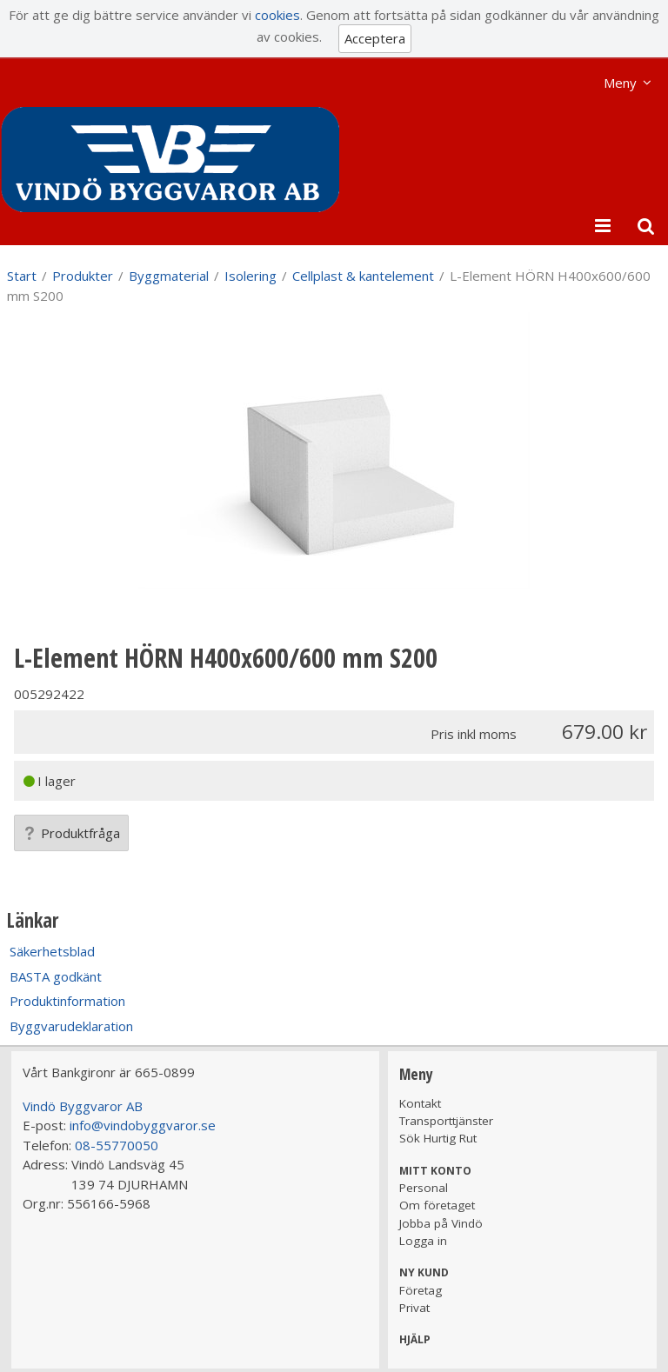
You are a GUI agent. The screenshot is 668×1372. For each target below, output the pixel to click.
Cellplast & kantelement (363, 275)
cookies (277, 14)
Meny (620, 82)
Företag (420, 1290)
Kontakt (420, 1103)
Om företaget (437, 1205)
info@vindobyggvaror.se (143, 1125)
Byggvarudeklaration (71, 1026)
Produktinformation (67, 1000)
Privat (414, 1307)
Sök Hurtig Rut (438, 1138)
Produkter (82, 275)
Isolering (250, 275)
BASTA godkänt (56, 976)
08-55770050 (116, 1145)
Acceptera (374, 38)
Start (22, 275)
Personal (423, 1188)
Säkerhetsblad (52, 951)
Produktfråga (71, 833)
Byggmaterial (169, 275)
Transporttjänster (446, 1121)
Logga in (423, 1241)
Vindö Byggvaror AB (83, 1106)
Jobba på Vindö (441, 1223)
